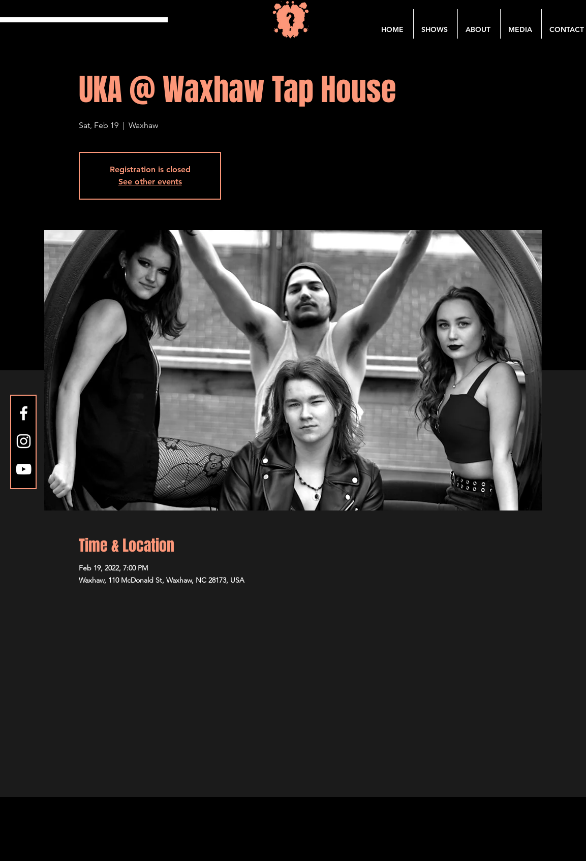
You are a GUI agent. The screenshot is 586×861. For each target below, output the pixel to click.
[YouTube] (23, 469)
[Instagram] (23, 441)
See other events (150, 181)
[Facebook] (23, 413)
